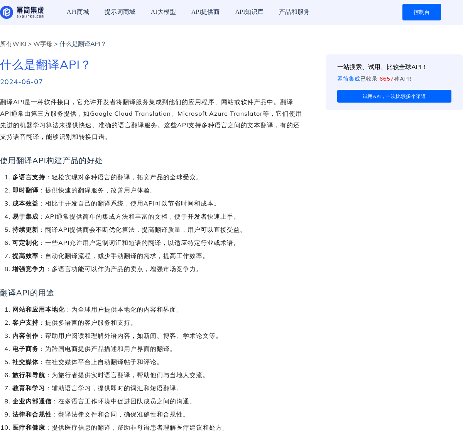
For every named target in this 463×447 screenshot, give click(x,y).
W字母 (42, 43)
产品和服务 (294, 11)
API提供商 (205, 11)
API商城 (78, 11)
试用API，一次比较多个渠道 (394, 96)
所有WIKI (13, 43)
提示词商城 (120, 11)
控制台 (422, 11)
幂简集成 (348, 78)
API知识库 (249, 11)
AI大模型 (163, 11)
